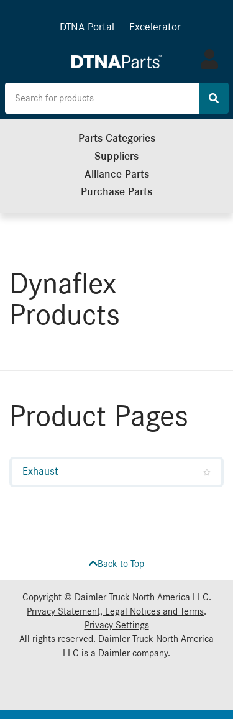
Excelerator (155, 27)
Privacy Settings (117, 625)
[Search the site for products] (102, 98)
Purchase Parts (116, 191)
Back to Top (116, 564)
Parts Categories (116, 138)
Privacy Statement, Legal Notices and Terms (115, 611)
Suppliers (116, 156)
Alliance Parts (117, 174)
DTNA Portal (87, 27)
